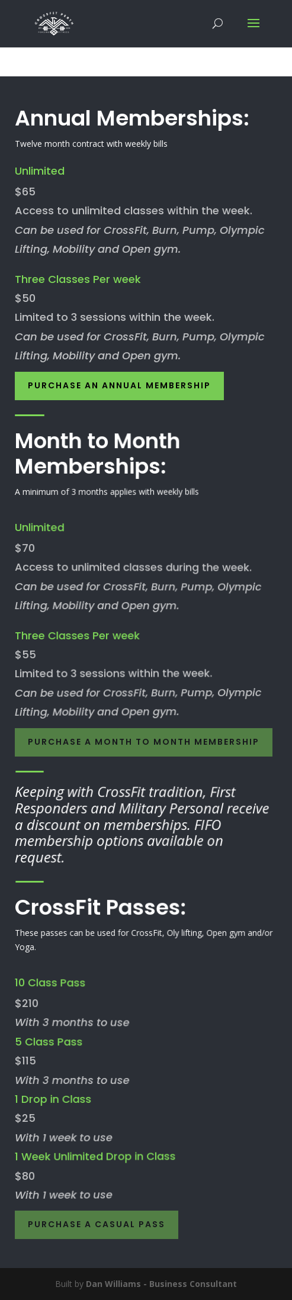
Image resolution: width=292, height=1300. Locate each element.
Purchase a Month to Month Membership (143, 742)
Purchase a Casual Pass (96, 1224)
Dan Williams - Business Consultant (161, 1283)
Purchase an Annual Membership (119, 385)
